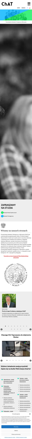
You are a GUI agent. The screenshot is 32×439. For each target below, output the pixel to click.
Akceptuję (16, 426)
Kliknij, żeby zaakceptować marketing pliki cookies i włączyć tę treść (16, 348)
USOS (18, 7)
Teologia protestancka (25, 391)
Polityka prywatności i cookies (10, 437)
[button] (30, 414)
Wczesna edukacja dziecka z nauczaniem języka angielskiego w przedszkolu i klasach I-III (9, 401)
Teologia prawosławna (25, 387)
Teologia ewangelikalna (25, 403)
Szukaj (23, 7)
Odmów (16, 430)
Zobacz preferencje (16, 434)
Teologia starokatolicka (25, 389)
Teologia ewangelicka (25, 385)
